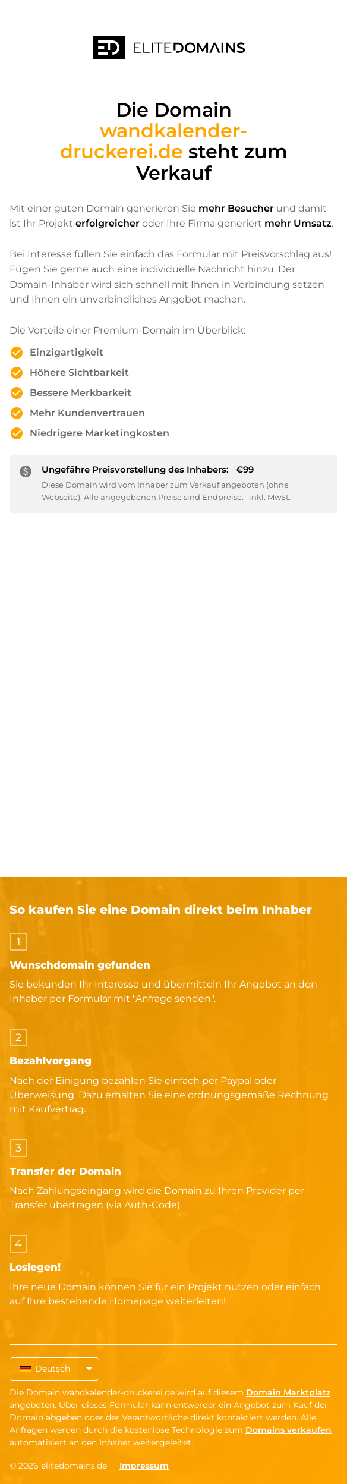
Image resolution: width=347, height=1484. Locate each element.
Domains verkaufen (288, 1430)
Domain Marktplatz (288, 1392)
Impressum (144, 1465)
